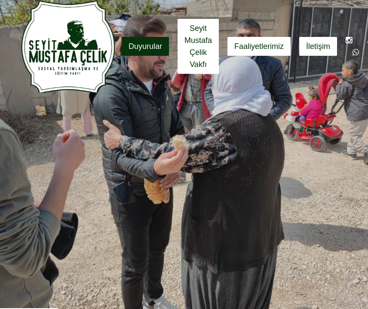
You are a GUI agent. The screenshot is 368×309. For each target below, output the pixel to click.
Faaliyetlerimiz (259, 46)
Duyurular (145, 46)
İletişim (318, 46)
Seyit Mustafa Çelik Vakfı (198, 46)
